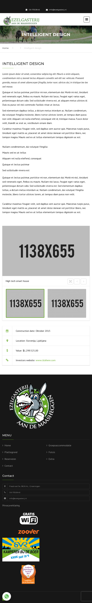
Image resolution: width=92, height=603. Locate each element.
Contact (8, 465)
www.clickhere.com (46, 360)
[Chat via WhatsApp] (6, 596)
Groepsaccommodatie (60, 445)
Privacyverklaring (11, 505)
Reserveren (10, 458)
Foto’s (52, 452)
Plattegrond (10, 452)
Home (5, 48)
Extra (51, 458)
